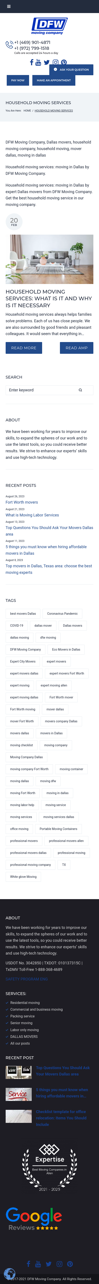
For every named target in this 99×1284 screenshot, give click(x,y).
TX (64, 864)
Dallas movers (72, 625)
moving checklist (21, 745)
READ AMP (76, 347)
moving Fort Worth (22, 793)
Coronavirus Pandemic (62, 613)
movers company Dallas (61, 721)
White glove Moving (23, 876)
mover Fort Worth (22, 721)
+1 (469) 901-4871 (32, 42)
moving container (71, 769)
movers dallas (19, 733)
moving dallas (19, 781)
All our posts (20, 1043)
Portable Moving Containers (58, 828)
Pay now (16, 80)
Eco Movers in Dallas (66, 649)
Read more (24, 347)
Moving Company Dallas (26, 757)
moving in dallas (57, 793)
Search (88, 390)
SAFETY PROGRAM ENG (27, 979)
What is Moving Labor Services (32, 514)
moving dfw (48, 781)
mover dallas (55, 709)
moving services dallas (58, 816)
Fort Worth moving (22, 709)
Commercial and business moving (36, 1009)
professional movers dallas (28, 852)
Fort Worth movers (22, 501)
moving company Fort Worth (29, 769)
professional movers (24, 840)
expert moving (20, 685)
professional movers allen (66, 840)
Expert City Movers (23, 661)
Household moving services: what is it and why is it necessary (49, 298)
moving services (21, 816)
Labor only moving (24, 1030)
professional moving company (30, 864)
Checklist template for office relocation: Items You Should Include (61, 1118)
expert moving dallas (24, 697)
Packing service (22, 1016)
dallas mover (43, 625)
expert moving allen (54, 685)
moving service (56, 804)
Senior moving (21, 1023)
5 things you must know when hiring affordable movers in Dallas (46, 549)
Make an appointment (52, 80)
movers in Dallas (51, 733)
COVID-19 (16, 625)
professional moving (71, 852)
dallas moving (19, 637)
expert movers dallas (24, 673)
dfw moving (48, 637)
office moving (19, 828)
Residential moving (25, 1002)
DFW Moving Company (25, 649)
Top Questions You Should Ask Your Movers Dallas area (49, 530)
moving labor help (22, 804)
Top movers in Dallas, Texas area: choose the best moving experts (49, 568)
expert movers (56, 661)
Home (27, 110)
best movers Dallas (23, 613)
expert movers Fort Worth (67, 673)
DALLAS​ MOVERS (24, 1036)
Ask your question (71, 69)
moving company (56, 745)
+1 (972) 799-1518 (31, 48)
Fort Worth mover (61, 697)
